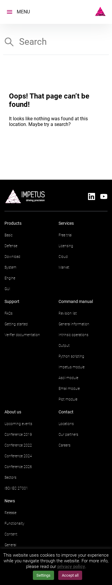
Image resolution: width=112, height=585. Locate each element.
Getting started (16, 324)
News (9, 500)
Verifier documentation (22, 335)
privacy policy (71, 566)
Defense (10, 246)
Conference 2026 (18, 467)
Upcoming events (18, 424)
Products (13, 223)
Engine (9, 278)
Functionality (14, 523)
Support (11, 301)
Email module (69, 389)
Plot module (68, 399)
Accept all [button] (70, 575)
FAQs (8, 313)
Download (12, 257)
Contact (66, 412)
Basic (8, 235)
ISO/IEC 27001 (16, 488)
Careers (64, 445)
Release (10, 513)
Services (66, 223)
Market (64, 267)
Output (64, 346)
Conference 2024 (18, 456)
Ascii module (68, 378)
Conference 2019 (18, 434)
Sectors (10, 477)
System (10, 267)
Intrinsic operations (73, 335)
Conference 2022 (18, 445)
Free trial (65, 235)
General (10, 545)
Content (10, 534)
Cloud (63, 257)
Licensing (66, 246)
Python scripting (71, 356)
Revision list (68, 313)
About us (12, 412)
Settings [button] (43, 575)
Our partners (68, 434)
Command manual (76, 301)
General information (74, 324)
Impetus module (72, 367)
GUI (7, 289)
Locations (66, 424)
